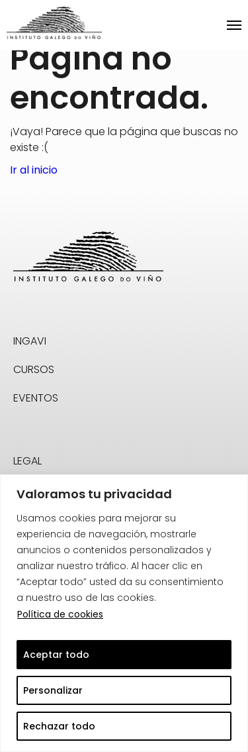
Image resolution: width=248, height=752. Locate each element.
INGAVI (29, 341)
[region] (124, 613)
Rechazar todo (59, 726)
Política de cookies (60, 614)
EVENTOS (35, 397)
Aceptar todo (56, 654)
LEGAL (27, 460)
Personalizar (53, 690)
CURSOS (33, 369)
